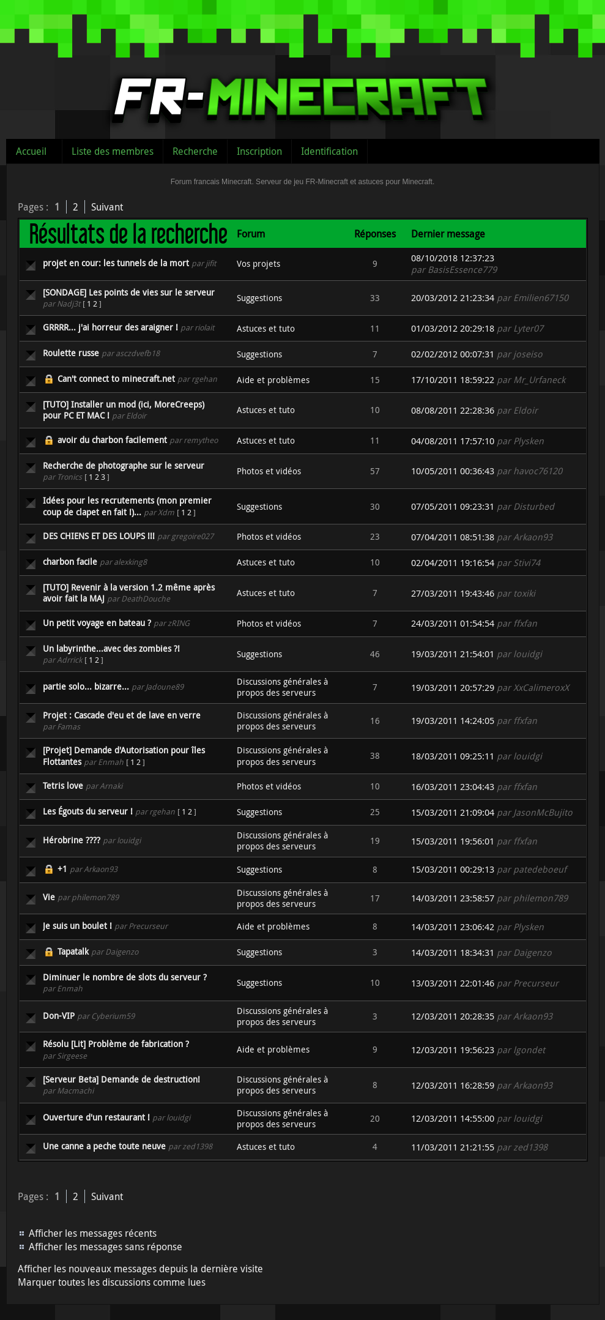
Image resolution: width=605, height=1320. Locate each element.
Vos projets (258, 263)
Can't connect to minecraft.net (116, 378)
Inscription (259, 151)
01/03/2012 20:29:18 (452, 328)
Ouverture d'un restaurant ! (96, 1117)
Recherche (195, 151)
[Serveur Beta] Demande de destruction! (121, 1079)
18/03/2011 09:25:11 (452, 756)
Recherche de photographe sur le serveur (123, 465)
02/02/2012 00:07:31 (452, 354)
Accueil (31, 151)
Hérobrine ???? (71, 840)
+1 (62, 868)
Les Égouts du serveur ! (88, 811)
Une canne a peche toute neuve (104, 1146)
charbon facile (70, 561)
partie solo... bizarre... (86, 686)
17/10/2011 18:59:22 (452, 380)
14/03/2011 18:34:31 (452, 952)
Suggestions (259, 298)
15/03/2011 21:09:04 (452, 812)
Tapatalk (73, 951)
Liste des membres (113, 151)
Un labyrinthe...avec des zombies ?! (111, 648)
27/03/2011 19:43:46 (452, 593)
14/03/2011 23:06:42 (452, 927)
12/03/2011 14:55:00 (452, 1118)
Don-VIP (59, 1015)
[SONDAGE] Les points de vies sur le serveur (129, 292)
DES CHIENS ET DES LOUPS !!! (99, 536)
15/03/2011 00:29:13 (452, 869)
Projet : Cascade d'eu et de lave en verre (122, 715)
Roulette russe (71, 353)
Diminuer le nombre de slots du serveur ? (125, 977)
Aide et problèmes (273, 380)
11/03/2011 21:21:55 (452, 1147)
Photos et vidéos (269, 471)
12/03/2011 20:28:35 (452, 1016)
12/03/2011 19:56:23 (452, 1050)
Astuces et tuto (266, 328)
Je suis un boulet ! (77, 925)
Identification (329, 151)
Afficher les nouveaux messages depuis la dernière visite (140, 1268)
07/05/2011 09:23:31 (452, 506)
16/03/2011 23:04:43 (452, 786)
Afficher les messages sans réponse (105, 1246)
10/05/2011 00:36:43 (452, 471)
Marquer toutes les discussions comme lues (112, 1282)
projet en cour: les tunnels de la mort (116, 263)
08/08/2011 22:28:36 (452, 410)
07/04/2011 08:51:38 (452, 537)
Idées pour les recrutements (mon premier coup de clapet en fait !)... (127, 505)
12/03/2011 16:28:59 (452, 1085)
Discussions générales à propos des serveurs (282, 687)
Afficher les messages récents (93, 1233)
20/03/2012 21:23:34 (452, 298)
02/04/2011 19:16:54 (452, 563)
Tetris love (63, 785)
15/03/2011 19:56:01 (452, 841)
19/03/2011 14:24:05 (452, 720)
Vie (49, 897)
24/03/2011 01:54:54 (452, 623)
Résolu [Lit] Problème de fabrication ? (116, 1044)
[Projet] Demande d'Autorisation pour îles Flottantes (124, 755)
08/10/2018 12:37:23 (452, 258)
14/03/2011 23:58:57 (452, 898)
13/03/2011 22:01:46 (452, 983)
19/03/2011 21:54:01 (452, 654)
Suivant (107, 207)
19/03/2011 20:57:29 (452, 687)
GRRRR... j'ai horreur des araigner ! (110, 327)
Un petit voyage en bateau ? (97, 622)
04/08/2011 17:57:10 (452, 441)
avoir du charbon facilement (112, 440)
